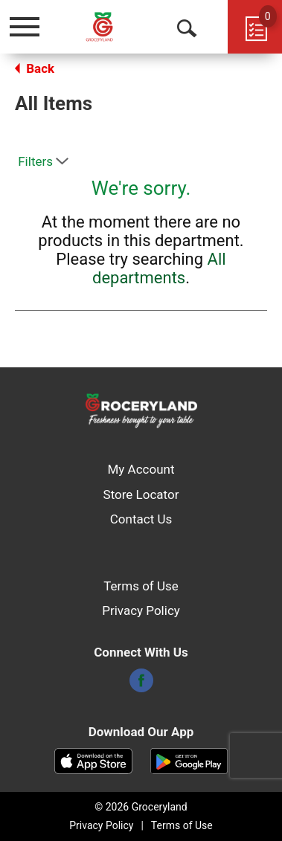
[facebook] (141, 684)
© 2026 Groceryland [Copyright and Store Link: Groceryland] (140, 807)
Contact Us (141, 519)
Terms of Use (141, 586)
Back (34, 68)
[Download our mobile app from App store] (93, 760)
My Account (140, 469)
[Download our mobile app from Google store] (189, 760)
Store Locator (141, 494)
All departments (159, 268)
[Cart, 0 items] (255, 27)
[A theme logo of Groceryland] (111, 26)
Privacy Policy (141, 610)
